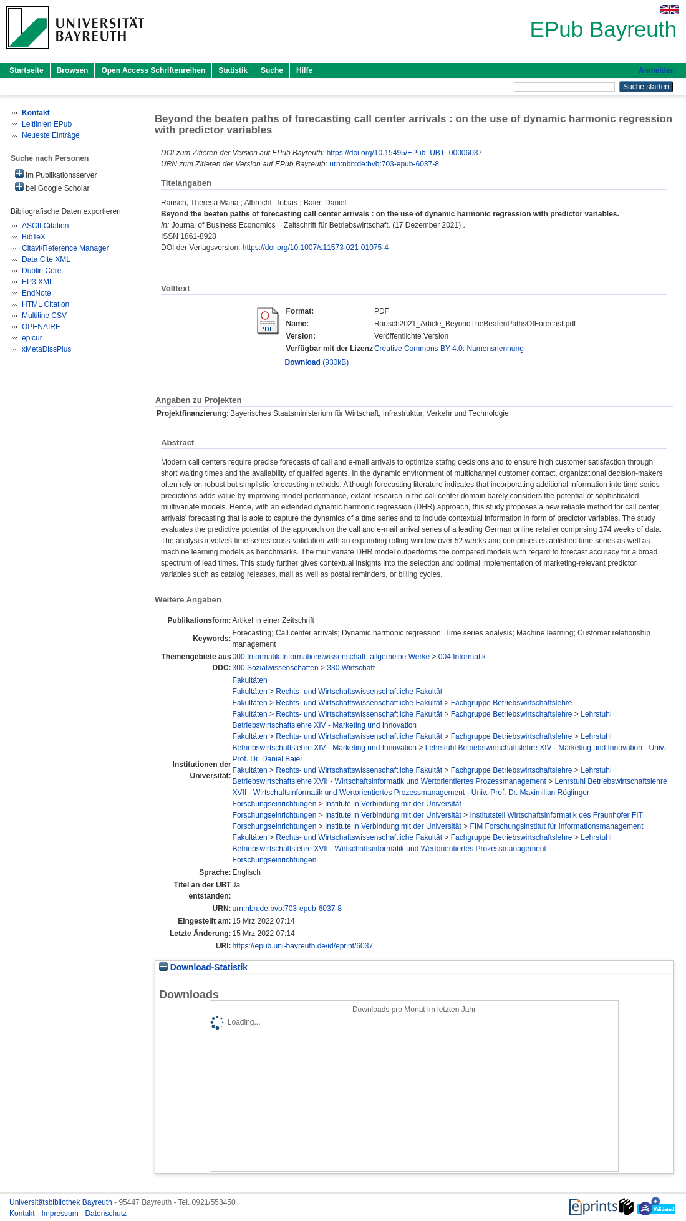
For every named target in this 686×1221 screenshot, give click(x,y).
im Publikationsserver (56, 174)
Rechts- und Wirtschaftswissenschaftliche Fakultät (359, 691)
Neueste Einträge (51, 135)
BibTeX (34, 237)
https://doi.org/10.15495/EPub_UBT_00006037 (405, 152)
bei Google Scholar (52, 187)
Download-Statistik (203, 967)
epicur (32, 338)
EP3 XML (38, 282)
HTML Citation (45, 304)
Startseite (26, 70)
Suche (272, 70)
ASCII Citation (45, 225)
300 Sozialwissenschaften (276, 668)
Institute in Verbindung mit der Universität (393, 803)
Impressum (60, 1213)
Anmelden (657, 70)
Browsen (73, 70)
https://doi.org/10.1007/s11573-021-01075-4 (316, 247)
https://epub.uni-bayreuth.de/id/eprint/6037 (303, 946)
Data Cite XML (46, 259)
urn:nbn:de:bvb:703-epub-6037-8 (383, 164)
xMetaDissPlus (46, 349)
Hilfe (304, 70)
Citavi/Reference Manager (65, 248)
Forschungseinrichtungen (275, 803)
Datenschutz (106, 1213)
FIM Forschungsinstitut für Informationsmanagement (556, 826)
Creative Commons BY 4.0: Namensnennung (449, 348)
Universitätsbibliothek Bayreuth (61, 1202)
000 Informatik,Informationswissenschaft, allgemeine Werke (331, 656)
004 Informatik (462, 656)
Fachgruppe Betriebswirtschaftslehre (511, 702)
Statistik (233, 70)
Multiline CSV (44, 315)
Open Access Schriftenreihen (153, 70)
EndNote (36, 293)
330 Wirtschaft (351, 668)
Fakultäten (250, 680)
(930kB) (317, 362)
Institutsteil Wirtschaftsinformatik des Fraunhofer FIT (556, 815)
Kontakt (23, 1213)
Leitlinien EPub (47, 124)
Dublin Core (41, 270)
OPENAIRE (41, 326)
